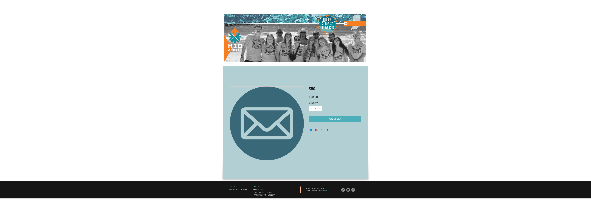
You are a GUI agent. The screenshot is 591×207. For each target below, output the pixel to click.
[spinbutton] (315, 108)
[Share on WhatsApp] (322, 130)
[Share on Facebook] (310, 130)
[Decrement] (311, 108)
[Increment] (320, 108)
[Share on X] (327, 130)
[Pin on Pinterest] (316, 130)
